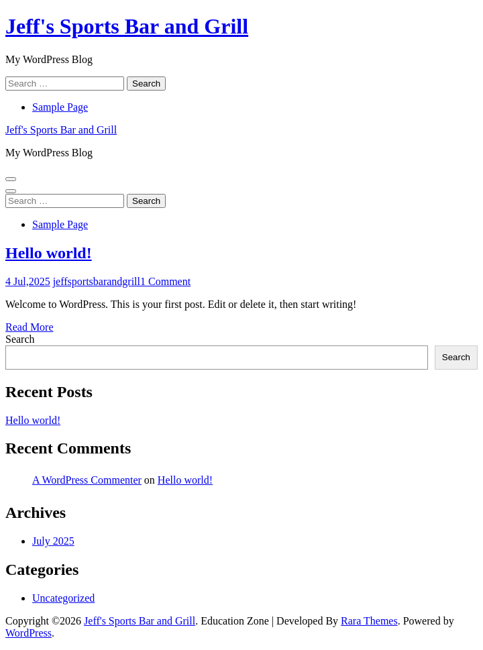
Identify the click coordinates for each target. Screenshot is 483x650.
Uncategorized (63, 598)
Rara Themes (369, 621)
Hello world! (48, 253)
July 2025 (53, 541)
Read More (29, 327)
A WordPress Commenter (87, 480)
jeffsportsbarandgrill (96, 281)
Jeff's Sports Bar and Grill (126, 26)
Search (20, 339)
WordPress (28, 633)
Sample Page (60, 107)
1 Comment (165, 281)
